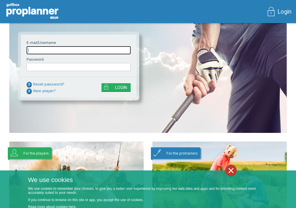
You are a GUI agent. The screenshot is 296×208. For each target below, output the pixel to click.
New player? (44, 90)
